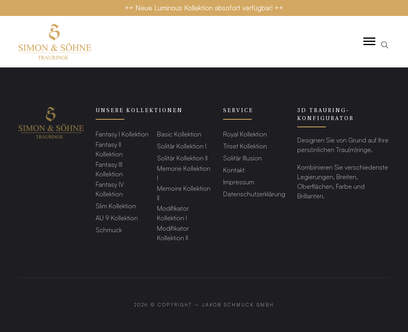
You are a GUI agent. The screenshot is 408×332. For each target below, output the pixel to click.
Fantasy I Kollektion (122, 134)
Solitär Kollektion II (182, 158)
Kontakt (234, 170)
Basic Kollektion (179, 134)
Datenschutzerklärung (254, 194)
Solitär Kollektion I (181, 146)
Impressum (238, 182)
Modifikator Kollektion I (173, 212)
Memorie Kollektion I (183, 173)
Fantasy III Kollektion (109, 169)
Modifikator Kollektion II (173, 232)
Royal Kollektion (245, 134)
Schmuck (109, 229)
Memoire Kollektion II (183, 193)
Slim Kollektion (116, 205)
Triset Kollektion (245, 146)
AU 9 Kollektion (117, 217)
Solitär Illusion (242, 158)
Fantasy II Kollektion (109, 149)
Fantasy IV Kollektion (110, 189)
